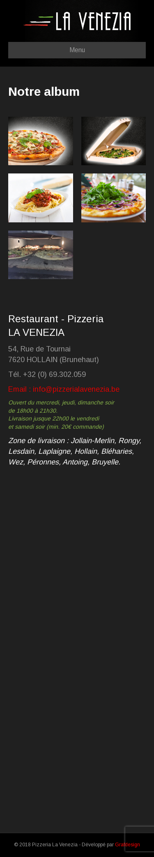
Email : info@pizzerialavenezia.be (64, 389)
